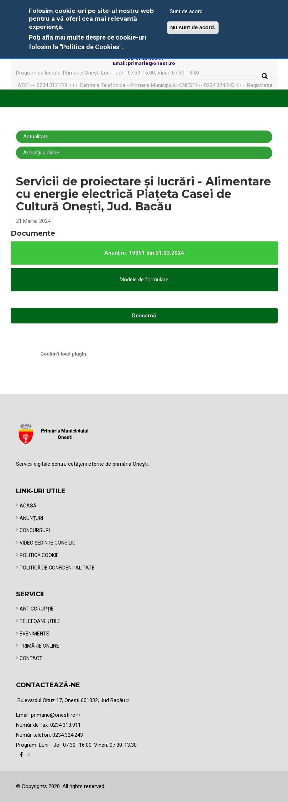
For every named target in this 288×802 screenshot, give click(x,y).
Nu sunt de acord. (192, 27)
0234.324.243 (67, 735)
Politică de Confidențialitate (57, 568)
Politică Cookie (39, 555)
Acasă (28, 506)
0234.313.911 (65, 725)
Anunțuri (31, 518)
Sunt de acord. (187, 11)
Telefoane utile (40, 621)
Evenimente (34, 634)
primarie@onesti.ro (55, 715)
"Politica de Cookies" (90, 47)
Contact (31, 658)
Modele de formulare (144, 279)
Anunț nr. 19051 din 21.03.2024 (144, 253)
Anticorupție (37, 609)
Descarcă (144, 315)
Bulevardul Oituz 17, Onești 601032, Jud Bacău (73, 700)
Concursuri (35, 530)
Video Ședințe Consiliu (47, 543)
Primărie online (39, 646)
